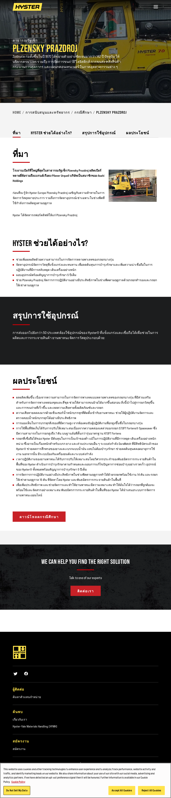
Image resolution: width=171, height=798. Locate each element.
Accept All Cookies (122, 790)
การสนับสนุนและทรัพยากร (48, 112)
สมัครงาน (19, 749)
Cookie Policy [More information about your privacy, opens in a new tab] (18, 781)
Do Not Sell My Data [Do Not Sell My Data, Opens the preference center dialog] (16, 790)
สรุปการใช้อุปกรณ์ (99, 133)
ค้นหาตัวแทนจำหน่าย (27, 697)
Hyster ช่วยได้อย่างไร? (51, 133)
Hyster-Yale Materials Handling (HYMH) (35, 726)
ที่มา (17, 133)
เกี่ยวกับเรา (20, 719)
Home (17, 112)
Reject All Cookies (151, 790)
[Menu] (155, 6)
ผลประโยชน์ (137, 133)
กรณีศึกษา (83, 112)
